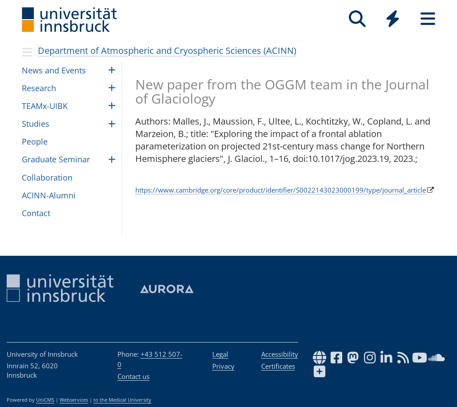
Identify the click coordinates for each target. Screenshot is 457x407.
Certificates (278, 366)
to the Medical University (122, 400)
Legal (220, 354)
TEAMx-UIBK (45, 106)
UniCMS (45, 400)
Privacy (223, 366)
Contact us (133, 376)
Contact (36, 213)
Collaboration (47, 177)
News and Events (54, 70)
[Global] (392, 20)
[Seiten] (427, 19)
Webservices (74, 400)
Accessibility (279, 354)
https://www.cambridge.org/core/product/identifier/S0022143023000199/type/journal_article (280, 189)
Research (39, 88)
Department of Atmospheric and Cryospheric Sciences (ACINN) (167, 50)
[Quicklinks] (392, 19)
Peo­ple (35, 141)
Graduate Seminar (56, 159)
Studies (35, 123)
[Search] (357, 19)
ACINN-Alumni (49, 195)
